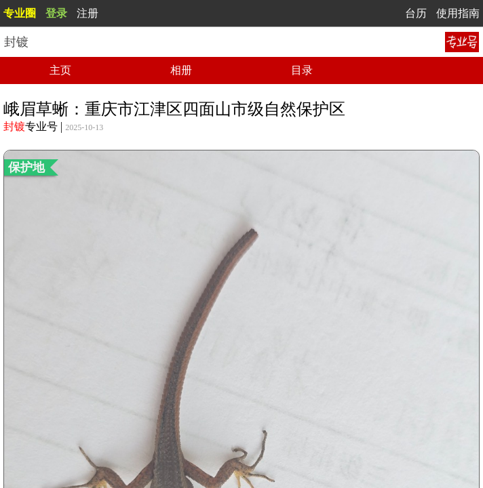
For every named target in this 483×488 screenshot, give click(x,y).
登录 (56, 13)
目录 (302, 70)
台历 (416, 13)
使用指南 (458, 13)
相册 (181, 70)
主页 (60, 70)
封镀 (14, 126)
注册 (87, 13)
